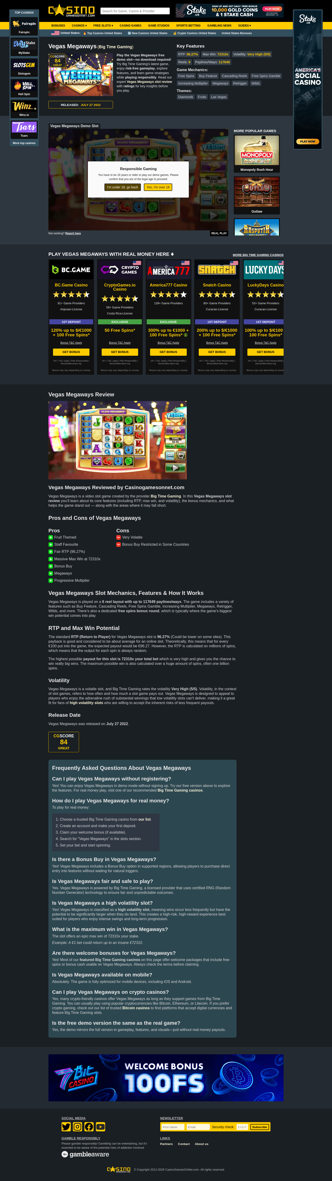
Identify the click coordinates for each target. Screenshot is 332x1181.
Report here (73, 233)
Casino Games (130, 25)
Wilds (256, 83)
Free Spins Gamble (266, 76)
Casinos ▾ (79, 25)
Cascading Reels (234, 76)
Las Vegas (218, 97)
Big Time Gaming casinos (180, 790)
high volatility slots (86, 703)
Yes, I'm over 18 (158, 187)
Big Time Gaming (115, 47)
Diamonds (185, 97)
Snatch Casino (217, 285)
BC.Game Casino (71, 285)
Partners (166, 1144)
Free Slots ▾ (103, 25)
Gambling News (219, 25)
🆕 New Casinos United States (148, 33)
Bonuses (58, 25)
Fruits (202, 97)
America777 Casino (168, 285)
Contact (184, 1144)
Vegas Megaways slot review (149, 82)
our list (144, 819)
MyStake (24, 52)
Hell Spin (24, 94)
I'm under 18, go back (122, 187)
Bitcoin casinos (136, 1008)
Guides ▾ (244, 25)
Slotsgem (24, 73)
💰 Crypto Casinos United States (194, 33)
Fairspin (24, 32)
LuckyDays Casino (266, 285)
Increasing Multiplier (193, 83)
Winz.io (24, 115)
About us (201, 1144)
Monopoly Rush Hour (256, 170)
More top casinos (24, 143)
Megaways (220, 83)
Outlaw (257, 211)
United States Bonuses (237, 33)
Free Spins (186, 76)
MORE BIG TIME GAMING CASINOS (258, 255)
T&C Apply (64, 360)
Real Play (219, 233)
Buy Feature (208, 76)
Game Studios (158, 25)
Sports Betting (188, 25)
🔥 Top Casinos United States (102, 33)
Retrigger (240, 83)
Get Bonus (71, 352)
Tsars (24, 135)
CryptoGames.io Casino (120, 287)
